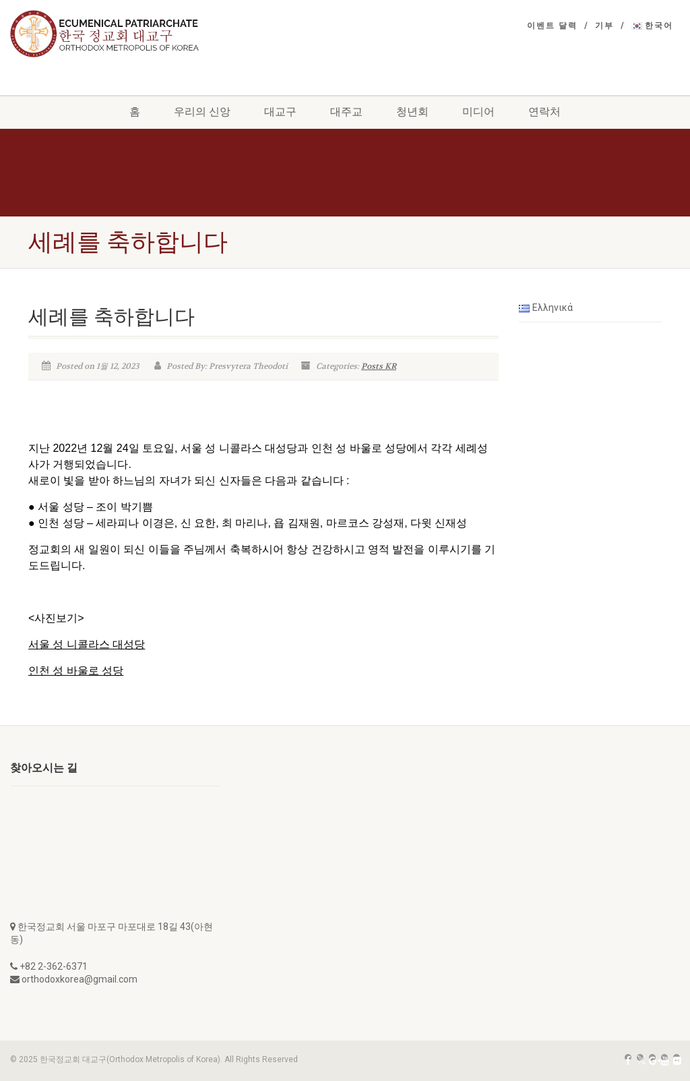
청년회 (412, 111)
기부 (604, 25)
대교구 (280, 111)
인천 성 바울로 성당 (75, 670)
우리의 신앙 (202, 111)
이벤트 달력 (552, 25)
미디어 (478, 111)
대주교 (346, 111)
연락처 (544, 111)
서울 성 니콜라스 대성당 (86, 644)
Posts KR (378, 366)
